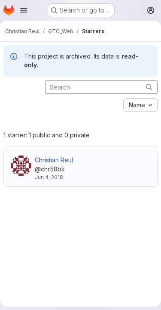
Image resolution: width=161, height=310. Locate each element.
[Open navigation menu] (23, 10)
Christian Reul (54, 160)
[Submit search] (149, 87)
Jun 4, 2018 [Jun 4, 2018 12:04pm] (49, 177)
